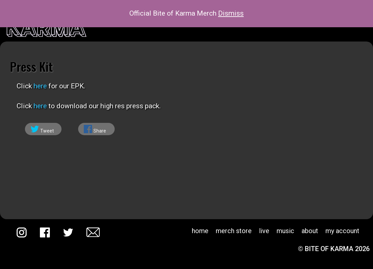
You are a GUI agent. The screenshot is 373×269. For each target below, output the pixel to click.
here (40, 86)
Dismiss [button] (231, 13)
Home (200, 231)
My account (342, 231)
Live (264, 231)
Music (285, 231)
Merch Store (234, 231)
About (310, 231)
